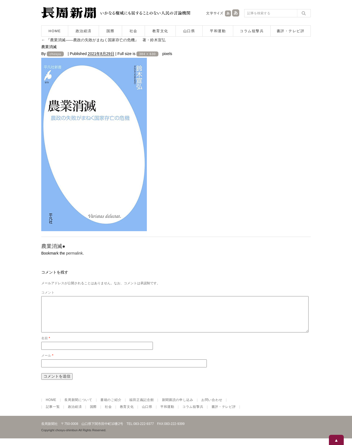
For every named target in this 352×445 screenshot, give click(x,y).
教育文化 (160, 31)
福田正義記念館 (141, 406)
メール (47, 362)
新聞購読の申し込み (177, 406)
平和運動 (218, 31)
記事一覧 (53, 413)
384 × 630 (147, 54)
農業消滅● (53, 246)
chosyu (55, 54)
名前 (45, 345)
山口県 (189, 31)
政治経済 (84, 31)
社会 (134, 31)
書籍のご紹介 (110, 406)
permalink (74, 253)
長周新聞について (78, 406)
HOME (55, 31)
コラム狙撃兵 (252, 31)
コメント (47, 292)
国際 (110, 31)
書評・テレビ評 (291, 31)
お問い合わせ (211, 406)
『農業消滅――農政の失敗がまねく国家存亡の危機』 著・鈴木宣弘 (103, 40)
